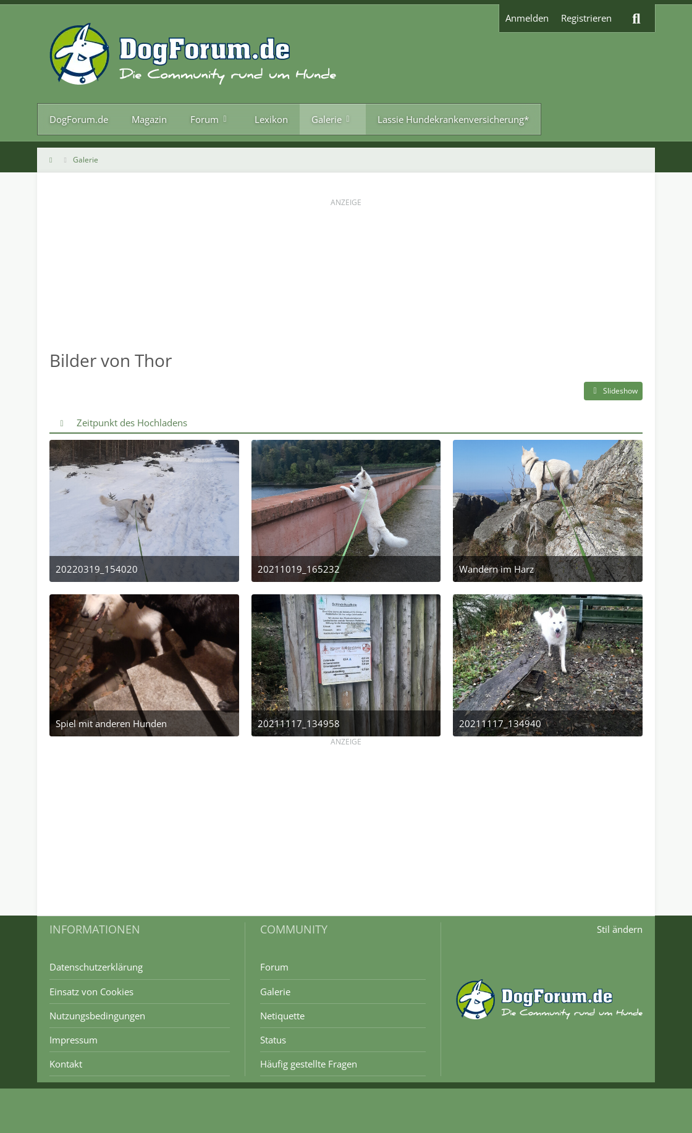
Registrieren (586, 18)
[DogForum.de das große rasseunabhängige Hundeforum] (192, 54)
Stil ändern (620, 929)
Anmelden (527, 18)
